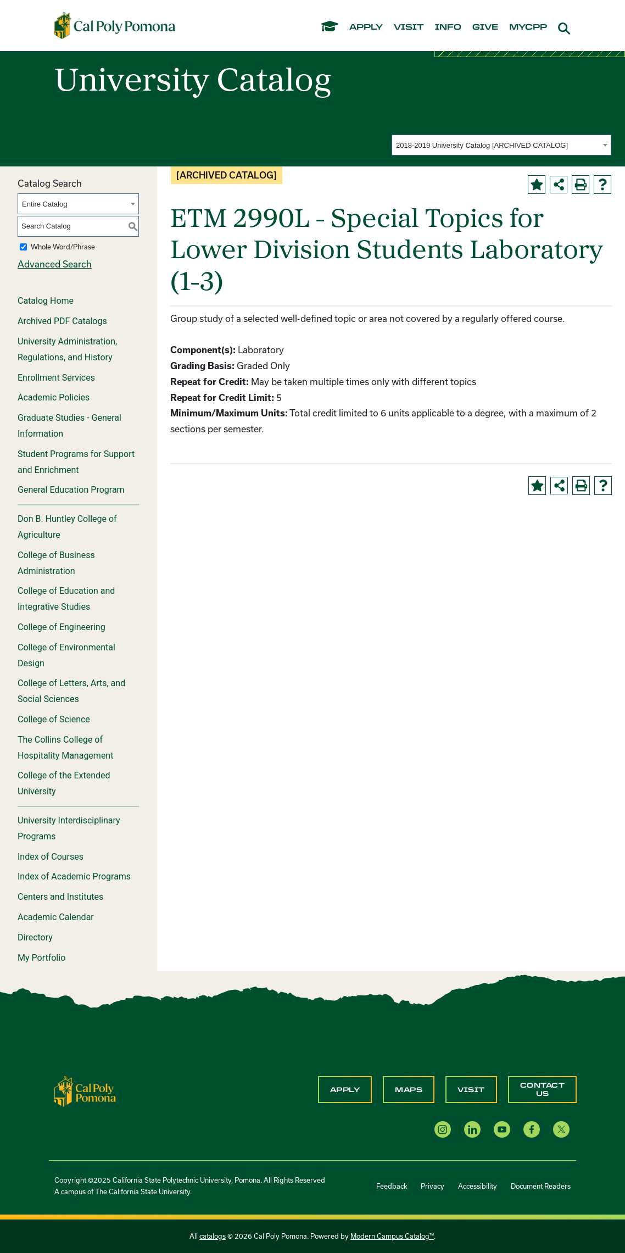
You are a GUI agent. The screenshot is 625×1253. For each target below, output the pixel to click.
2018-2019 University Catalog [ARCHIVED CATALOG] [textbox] (482, 145)
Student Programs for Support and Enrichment (76, 462)
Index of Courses (50, 856)
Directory (35, 937)
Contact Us (542, 1089)
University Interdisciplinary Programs (69, 828)
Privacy (432, 1186)
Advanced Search (55, 264)
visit (409, 27)
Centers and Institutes (60, 897)
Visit (471, 1090)
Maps (408, 1090)
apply (366, 27)
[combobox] (501, 145)
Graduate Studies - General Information (69, 426)
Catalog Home (46, 301)
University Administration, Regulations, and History (67, 349)
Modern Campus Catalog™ (392, 1236)
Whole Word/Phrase (63, 246)
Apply (345, 1090)
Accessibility (477, 1186)
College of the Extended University (64, 783)
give (485, 27)
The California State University (142, 1191)
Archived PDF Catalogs (62, 321)
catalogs (212, 1236)
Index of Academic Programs (74, 876)
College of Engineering (61, 627)
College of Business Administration (56, 563)
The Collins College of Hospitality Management (65, 747)
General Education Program (71, 490)
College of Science (54, 719)
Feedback (391, 1186)
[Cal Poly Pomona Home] (114, 25)
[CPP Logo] (85, 1090)
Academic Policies (54, 397)
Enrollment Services (56, 377)
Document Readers (541, 1186)
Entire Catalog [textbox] (44, 204)
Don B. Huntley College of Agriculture (67, 527)
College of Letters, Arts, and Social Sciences (71, 691)
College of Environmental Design (66, 655)
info (448, 27)
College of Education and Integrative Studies (66, 599)
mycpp (528, 27)
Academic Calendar (56, 917)
